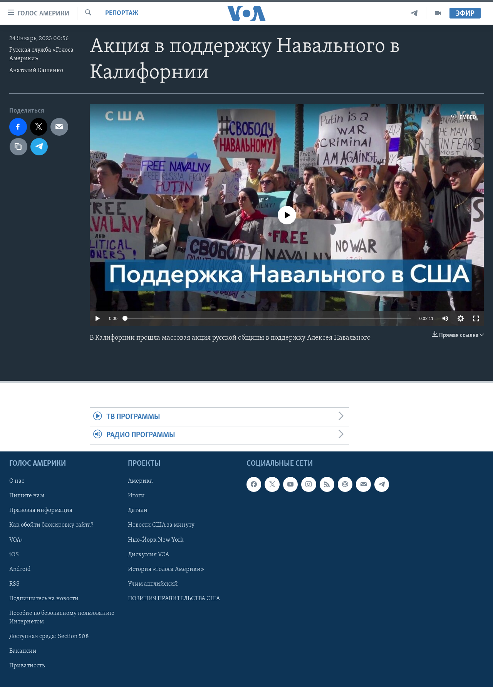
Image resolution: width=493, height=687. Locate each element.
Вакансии (23, 651)
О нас (16, 481)
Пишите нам (26, 496)
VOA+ (16, 540)
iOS (14, 555)
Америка (140, 481)
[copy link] (18, 147)
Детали (138, 511)
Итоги (136, 496)
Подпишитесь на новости (44, 599)
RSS (14, 584)
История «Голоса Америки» (166, 569)
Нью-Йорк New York (155, 540)
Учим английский (153, 584)
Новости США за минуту (161, 525)
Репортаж (121, 13)
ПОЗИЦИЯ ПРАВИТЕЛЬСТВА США (174, 599)
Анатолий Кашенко (36, 70)
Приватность (27, 666)
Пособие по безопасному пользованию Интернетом (61, 617)
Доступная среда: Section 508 (49, 636)
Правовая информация (40, 511)
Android (20, 569)
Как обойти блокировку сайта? (51, 525)
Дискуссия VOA (148, 555)
